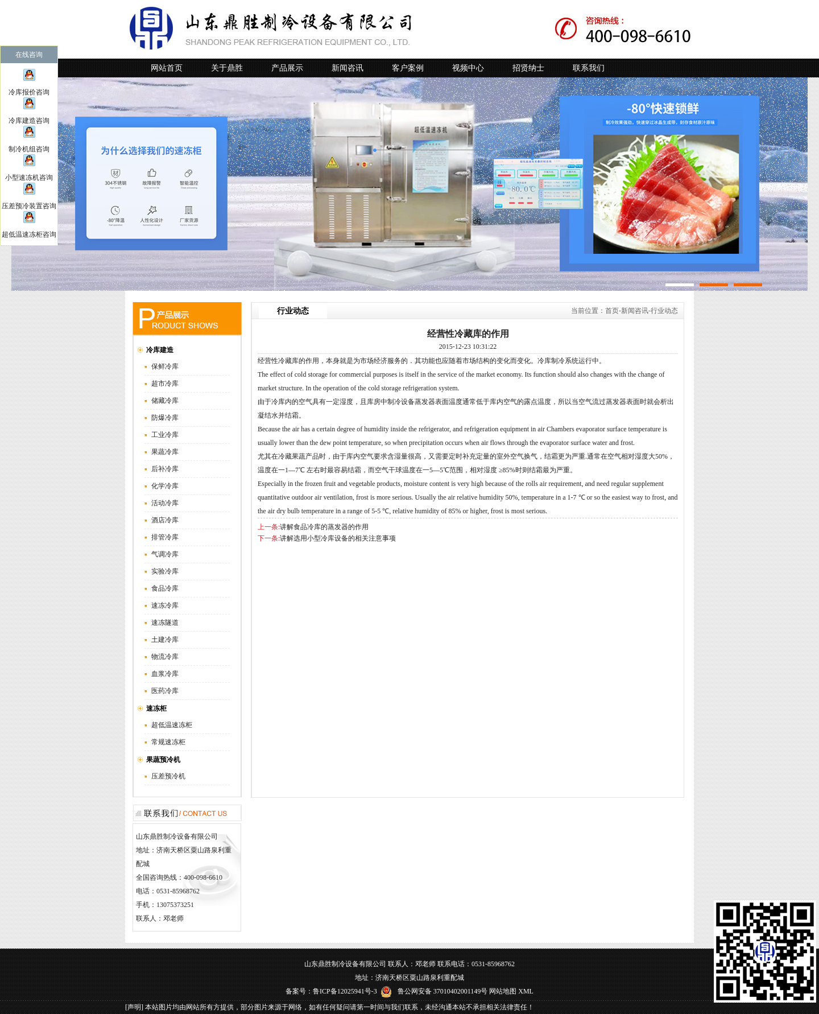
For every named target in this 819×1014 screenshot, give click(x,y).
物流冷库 (165, 657)
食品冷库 (165, 588)
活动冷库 (165, 503)
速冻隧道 (165, 622)
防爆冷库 (165, 418)
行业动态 (664, 311)
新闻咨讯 (347, 68)
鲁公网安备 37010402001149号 (434, 991)
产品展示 (287, 68)
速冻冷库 (165, 605)
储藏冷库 (165, 401)
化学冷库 (165, 486)
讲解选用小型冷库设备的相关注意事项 (338, 538)
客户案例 (408, 68)
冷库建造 (159, 350)
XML (525, 991)
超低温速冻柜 (171, 725)
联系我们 (589, 68)
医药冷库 (165, 691)
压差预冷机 (168, 776)
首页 (612, 311)
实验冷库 (165, 571)
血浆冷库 (165, 674)
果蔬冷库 (165, 452)
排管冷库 (165, 537)
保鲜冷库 (165, 366)
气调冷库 (165, 554)
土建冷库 (165, 640)
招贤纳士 (528, 68)
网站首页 (167, 68)
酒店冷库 (165, 520)
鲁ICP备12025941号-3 (345, 991)
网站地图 (502, 991)
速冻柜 (156, 708)
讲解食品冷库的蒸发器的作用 (324, 527)
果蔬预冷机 (163, 760)
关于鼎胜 (227, 68)
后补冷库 (165, 469)
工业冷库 (165, 435)
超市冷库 (165, 384)
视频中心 (468, 68)
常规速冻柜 (168, 742)
